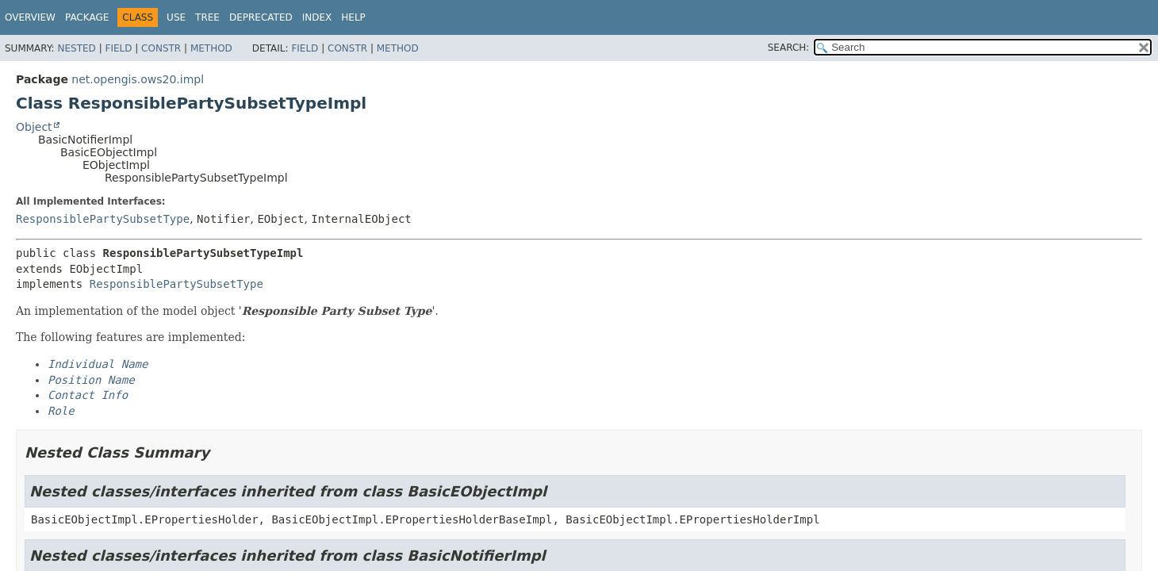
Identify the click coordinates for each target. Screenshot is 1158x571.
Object (34, 127)
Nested (76, 48)
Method (211, 48)
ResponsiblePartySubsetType (103, 219)
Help (353, 17)
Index (317, 17)
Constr (161, 48)
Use (176, 17)
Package (87, 17)
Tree (207, 17)
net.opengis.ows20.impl (137, 79)
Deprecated (261, 17)
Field (118, 48)
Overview (30, 17)
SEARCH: (789, 47)
